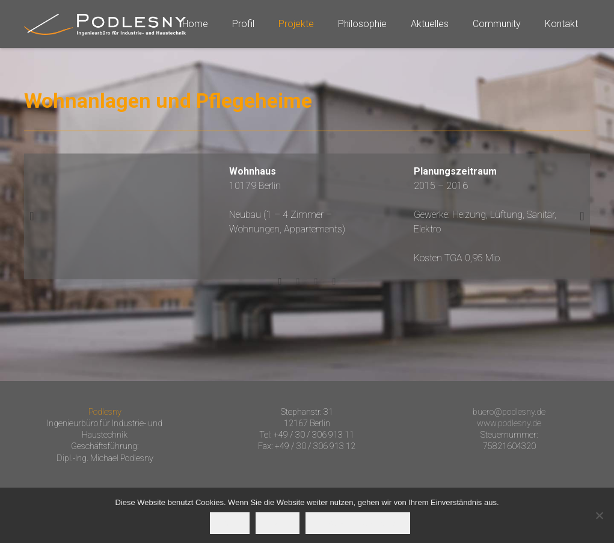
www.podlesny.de (509, 423)
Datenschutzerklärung (358, 522)
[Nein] (599, 515)
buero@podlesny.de (509, 412)
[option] (307, 214)
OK (230, 522)
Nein (277, 522)
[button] (32, 216)
